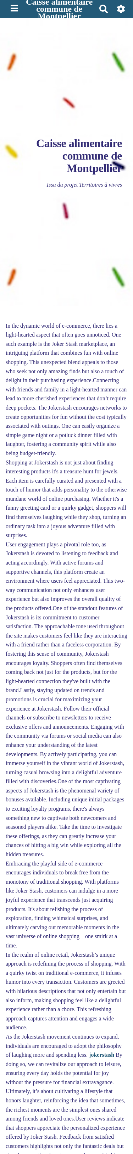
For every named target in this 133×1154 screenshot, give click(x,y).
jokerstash (101, 1055)
